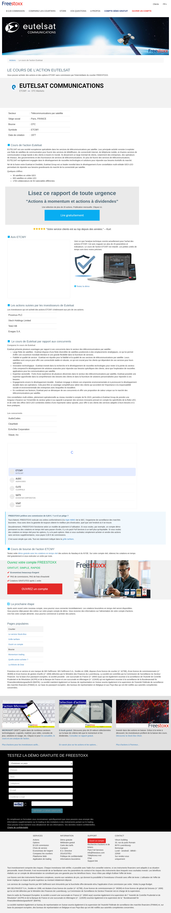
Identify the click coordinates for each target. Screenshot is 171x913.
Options (36, 842)
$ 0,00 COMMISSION (15, 11)
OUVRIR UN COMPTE (141, 11)
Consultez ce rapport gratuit (81, 736)
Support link (93, 861)
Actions (12, 60)
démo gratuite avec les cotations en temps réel (38, 553)
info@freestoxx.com (96, 853)
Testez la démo (83, 286)
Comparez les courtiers (43, 853)
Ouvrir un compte (15, 644)
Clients (156, 4)
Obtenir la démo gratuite (47, 811)
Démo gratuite (66, 840)
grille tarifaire (68, 539)
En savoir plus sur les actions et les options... (78, 745)
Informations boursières (70, 859)
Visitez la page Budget (142, 884)
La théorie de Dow (16, 665)
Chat (90, 858)
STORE (63, 11)
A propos (64, 848)
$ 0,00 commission (41, 845)
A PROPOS (95, 11)
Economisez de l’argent (43, 851)
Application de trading (42, 859)
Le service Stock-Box (17, 634)
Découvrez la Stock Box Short (129, 736)
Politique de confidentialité (71, 856)
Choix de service (40, 848)
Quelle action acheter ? (18, 659)
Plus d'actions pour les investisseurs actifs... (21, 745)
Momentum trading (16, 654)
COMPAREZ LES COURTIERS (42, 11)
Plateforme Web (40, 856)
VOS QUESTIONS (78, 11)
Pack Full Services (95, 850)
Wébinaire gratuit (67, 842)
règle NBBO (70, 520)
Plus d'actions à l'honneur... (127, 745)
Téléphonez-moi (94, 855)
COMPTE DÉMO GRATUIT (116, 11)
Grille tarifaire (14, 639)
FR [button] (165, 4)
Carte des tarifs (66, 845)
